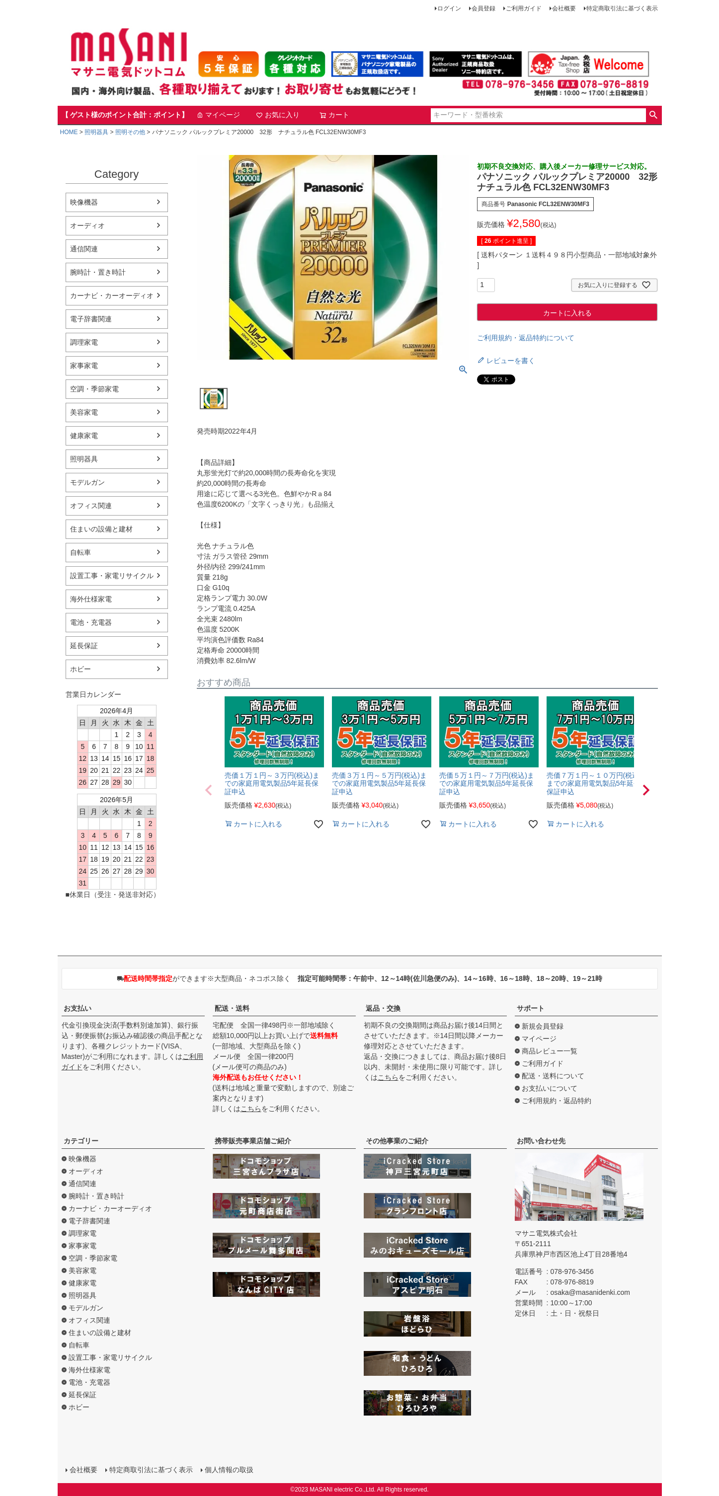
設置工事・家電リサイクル (112, 576)
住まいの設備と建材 (101, 529)
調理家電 (84, 342)
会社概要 (564, 8)
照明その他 (130, 132)
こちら (250, 1109)
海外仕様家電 (91, 599)
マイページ (218, 115)
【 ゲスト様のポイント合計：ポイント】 (125, 115)
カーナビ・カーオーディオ (112, 295)
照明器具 (96, 132)
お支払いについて (549, 1088)
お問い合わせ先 (541, 1141)
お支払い (77, 1008)
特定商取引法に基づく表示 (622, 8)
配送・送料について (553, 1076)
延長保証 (84, 646)
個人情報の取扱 (229, 1470)
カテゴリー (81, 1141)
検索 (653, 115)
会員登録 (483, 8)
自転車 (80, 552)
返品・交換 (383, 1008)
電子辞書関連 (91, 319)
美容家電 (84, 412)
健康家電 (84, 436)
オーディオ (87, 225)
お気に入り (278, 115)
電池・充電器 (91, 622)
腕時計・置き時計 (98, 272)
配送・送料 (232, 1008)
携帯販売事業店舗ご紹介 (253, 1141)
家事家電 (84, 366)
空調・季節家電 (94, 389)
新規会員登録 (542, 1026)
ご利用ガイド (524, 8)
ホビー (80, 669)
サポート (531, 1008)
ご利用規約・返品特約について (525, 338)
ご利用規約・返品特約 (556, 1101)
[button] (209, 790)
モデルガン (87, 482)
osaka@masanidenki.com (591, 1292)
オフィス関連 (91, 506)
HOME (69, 132)
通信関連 (84, 249)
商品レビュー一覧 (549, 1051)
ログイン (449, 8)
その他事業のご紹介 (397, 1141)
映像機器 (84, 202)
